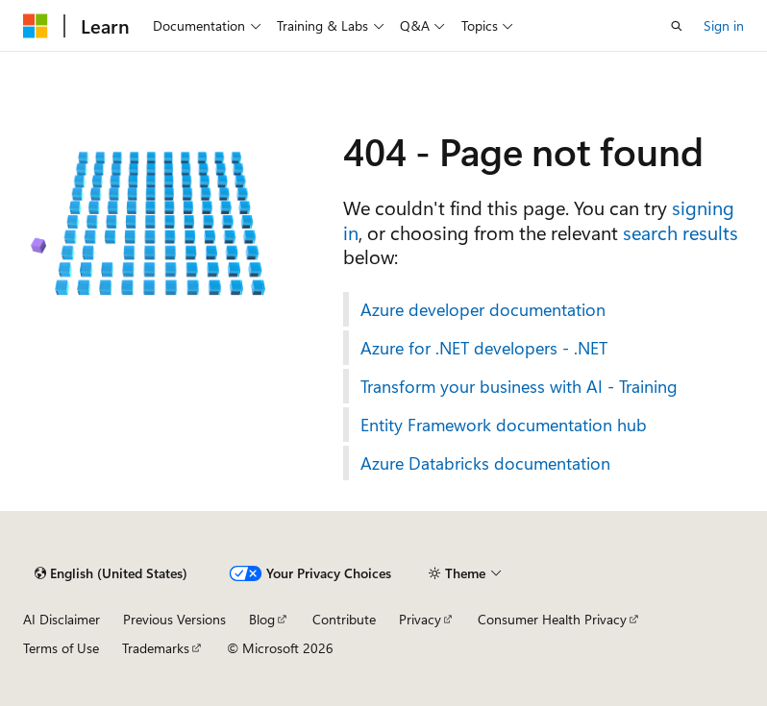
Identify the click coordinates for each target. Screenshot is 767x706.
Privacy (420, 619)
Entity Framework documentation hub (503, 424)
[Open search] (676, 26)
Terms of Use (61, 648)
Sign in (724, 25)
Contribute (344, 619)
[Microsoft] (35, 25)
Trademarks (155, 648)
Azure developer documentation (483, 309)
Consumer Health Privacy (552, 619)
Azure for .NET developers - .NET (483, 347)
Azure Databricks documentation (485, 463)
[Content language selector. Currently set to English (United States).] (111, 573)
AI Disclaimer (61, 619)
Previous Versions (174, 619)
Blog (262, 619)
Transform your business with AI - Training (519, 386)
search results (680, 232)
